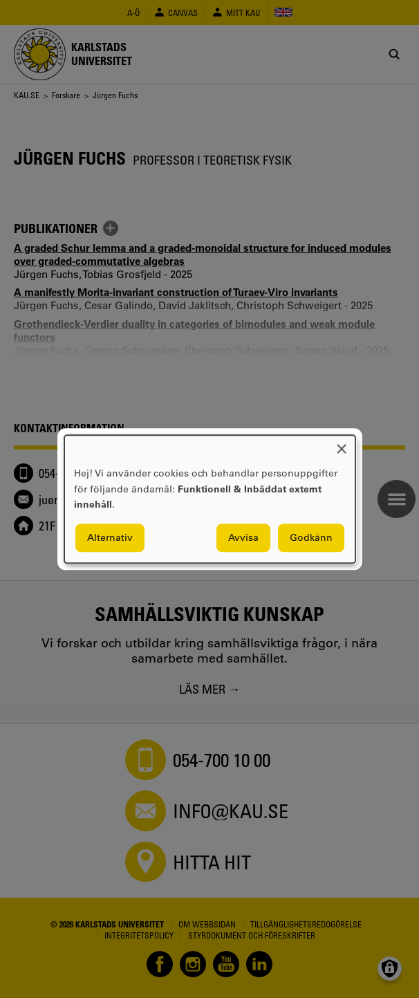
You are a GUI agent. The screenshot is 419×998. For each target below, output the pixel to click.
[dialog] (209, 499)
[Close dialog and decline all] (341, 443)
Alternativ (110, 537)
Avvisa (243, 537)
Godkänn (311, 537)
